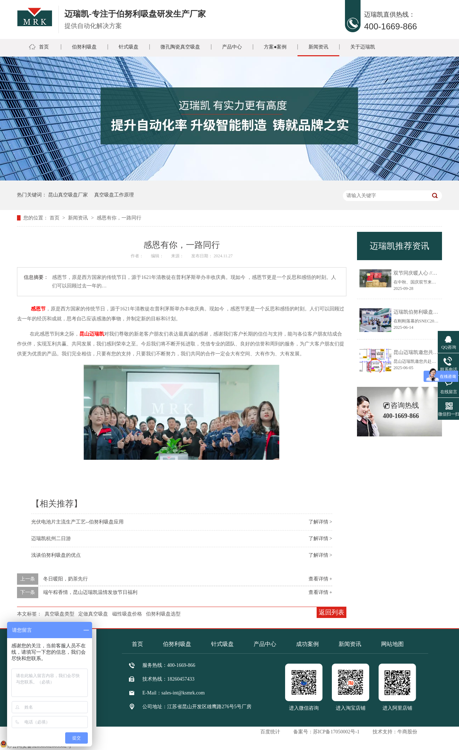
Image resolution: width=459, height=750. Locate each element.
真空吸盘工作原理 (114, 194)
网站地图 (392, 644)
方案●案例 (275, 47)
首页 (44, 47)
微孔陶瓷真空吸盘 (180, 47)
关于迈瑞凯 (362, 47)
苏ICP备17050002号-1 (336, 731)
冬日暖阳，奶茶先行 (65, 579)
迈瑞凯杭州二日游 (51, 538)
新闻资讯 (318, 47)
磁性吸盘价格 (127, 614)
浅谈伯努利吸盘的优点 (56, 555)
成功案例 (307, 644)
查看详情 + (320, 579)
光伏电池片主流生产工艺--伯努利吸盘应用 (77, 522)
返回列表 (331, 612)
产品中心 (232, 47)
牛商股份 (407, 731)
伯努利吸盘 (84, 47)
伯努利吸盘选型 (163, 614)
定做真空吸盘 (93, 614)
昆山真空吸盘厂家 (68, 194)
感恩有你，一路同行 (119, 218)
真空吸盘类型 (59, 614)
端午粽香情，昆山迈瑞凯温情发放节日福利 (90, 592)
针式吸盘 (128, 47)
